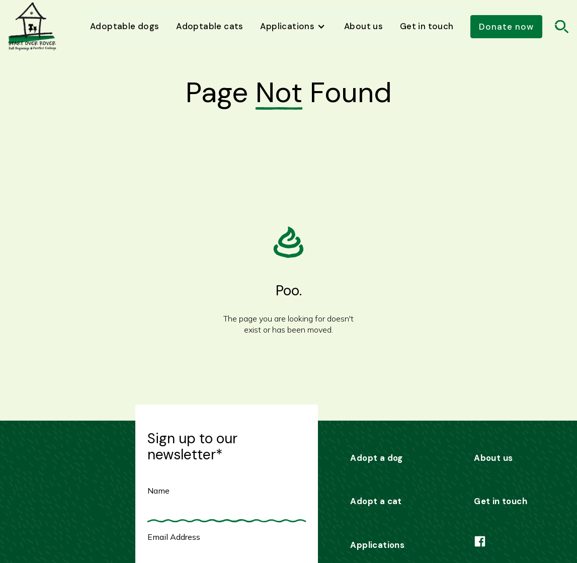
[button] (294, 27)
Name (158, 491)
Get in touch (427, 26)
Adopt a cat (375, 501)
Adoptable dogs (124, 26)
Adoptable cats (209, 26)
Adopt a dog (376, 457)
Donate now (506, 26)
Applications (377, 544)
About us (363, 26)
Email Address (173, 537)
